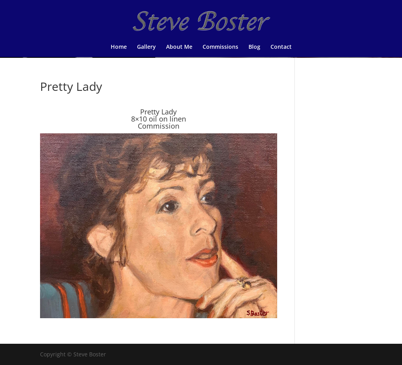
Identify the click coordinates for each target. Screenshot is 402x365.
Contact (281, 47)
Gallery (146, 47)
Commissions (220, 47)
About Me (179, 47)
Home (119, 47)
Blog (254, 47)
